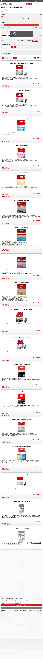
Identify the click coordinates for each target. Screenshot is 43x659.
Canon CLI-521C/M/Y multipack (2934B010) (21, 419)
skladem (5, 53)
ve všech (29, 40)
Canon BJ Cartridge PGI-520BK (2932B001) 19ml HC (21, 63)
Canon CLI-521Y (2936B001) (21, 172)
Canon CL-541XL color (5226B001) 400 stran (21, 446)
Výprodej (5, 18)
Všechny (5, 16)
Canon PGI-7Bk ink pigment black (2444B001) (21, 309)
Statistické (16, 610)
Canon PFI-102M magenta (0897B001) (21, 528)
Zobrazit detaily (38, 610)
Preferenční (9, 610)
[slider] (2, 25)
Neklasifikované (31, 610)
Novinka (25, 16)
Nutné (3, 610)
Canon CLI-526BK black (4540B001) (21, 392)
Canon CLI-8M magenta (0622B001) (21, 255)
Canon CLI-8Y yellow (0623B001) (21, 282)
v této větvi (22, 40)
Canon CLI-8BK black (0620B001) (21, 200)
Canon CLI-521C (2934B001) (21, 118)
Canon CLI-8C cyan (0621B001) (21, 227)
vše (10, 53)
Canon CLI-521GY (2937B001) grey (21, 474)
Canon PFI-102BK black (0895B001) (21, 501)
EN (36, 1)
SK (41, 1)
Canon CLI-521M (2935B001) (21, 145)
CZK (33, 1)
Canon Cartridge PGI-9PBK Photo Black (21, 337)
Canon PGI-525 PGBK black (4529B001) (21, 364)
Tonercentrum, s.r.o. (7, 4)
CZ (38, 1)
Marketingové (23, 610)
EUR (30, 1)
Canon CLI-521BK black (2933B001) (21, 90)
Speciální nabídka (27, 18)
